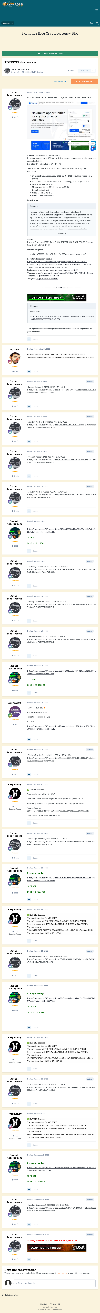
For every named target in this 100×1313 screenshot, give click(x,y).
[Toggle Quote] (31, 206)
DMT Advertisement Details (50, 53)
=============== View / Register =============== (62, 288)
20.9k (15, 546)
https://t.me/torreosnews (47, 276)
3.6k (15, 371)
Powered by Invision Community (50, 1309)
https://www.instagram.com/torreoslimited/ (57, 270)
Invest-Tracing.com (14, 522)
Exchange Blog (34, 33)
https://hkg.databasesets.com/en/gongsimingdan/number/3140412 (57, 261)
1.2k (15, 806)
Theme (44, 1304)
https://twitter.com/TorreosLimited (51, 267)
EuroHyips (14, 702)
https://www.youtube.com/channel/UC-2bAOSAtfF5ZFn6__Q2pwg (64, 273)
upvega (14, 349)
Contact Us (55, 1304)
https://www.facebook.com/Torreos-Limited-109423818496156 (64, 264)
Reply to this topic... (26, 1283)
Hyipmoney (14, 784)
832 (15, 725)
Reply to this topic (84, 81)
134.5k (15, 117)
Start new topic (60, 81)
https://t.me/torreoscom (47, 278)
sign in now (62, 1273)
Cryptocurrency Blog (62, 33)
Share (71, 71)
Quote (35, 339)
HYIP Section (37, 72)
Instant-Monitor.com (24, 69)
